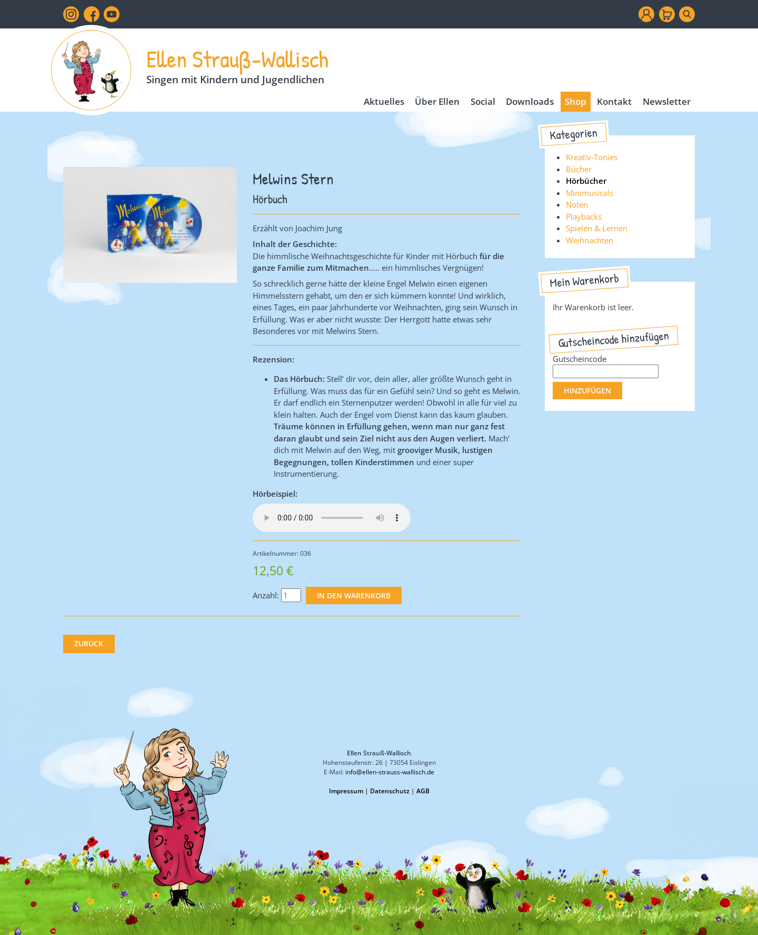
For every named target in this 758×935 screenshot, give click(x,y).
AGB (423, 790)
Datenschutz (390, 790)
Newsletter (667, 101)
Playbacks (584, 216)
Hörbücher (586, 180)
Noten (577, 204)
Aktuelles (384, 101)
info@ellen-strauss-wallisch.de (389, 771)
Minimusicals (589, 193)
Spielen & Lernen (596, 228)
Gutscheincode (579, 358)
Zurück (88, 643)
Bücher (579, 169)
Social (483, 101)
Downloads (530, 101)
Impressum (346, 790)
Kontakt (614, 101)
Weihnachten (589, 240)
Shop (575, 101)
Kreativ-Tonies (591, 157)
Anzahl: (266, 595)
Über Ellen (437, 101)
